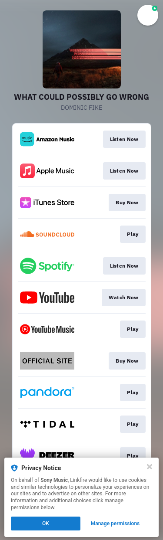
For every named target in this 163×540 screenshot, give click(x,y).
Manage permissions (115, 523)
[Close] (149, 467)
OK (45, 523)
